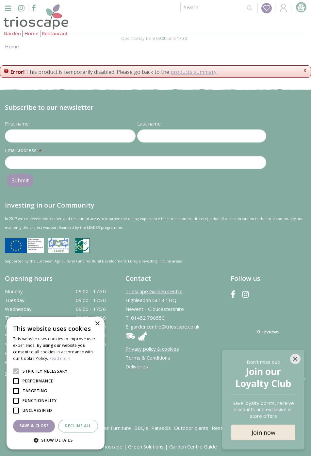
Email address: (23, 150)
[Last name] (201, 136)
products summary (194, 72)
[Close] (295, 359)
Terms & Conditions (147, 357)
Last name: (149, 123)
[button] (55, 440)
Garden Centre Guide (193, 446)
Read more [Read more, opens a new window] (60, 358)
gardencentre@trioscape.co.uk (165, 326)
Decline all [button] (78, 426)
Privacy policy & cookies (152, 349)
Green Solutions (146, 446)
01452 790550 (148, 317)
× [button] (97, 323)
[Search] (210, 7)
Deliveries (136, 366)
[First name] (70, 136)
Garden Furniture (112, 428)
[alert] (56, 383)
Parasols (161, 428)
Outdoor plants (191, 428)
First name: (17, 123)
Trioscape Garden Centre (154, 291)
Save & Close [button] (34, 426)
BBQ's (141, 428)
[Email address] (135, 162)
